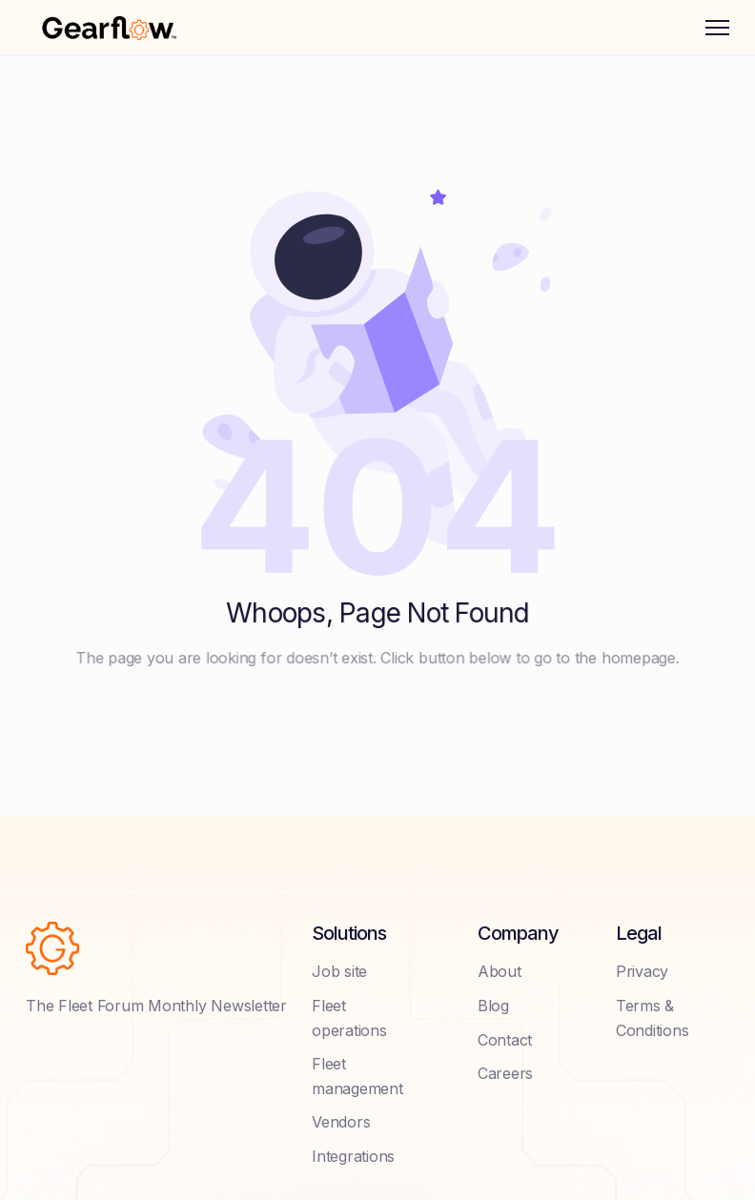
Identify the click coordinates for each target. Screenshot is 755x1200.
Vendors (341, 1121)
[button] (717, 27)
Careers (505, 1073)
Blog (493, 1005)
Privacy (642, 971)
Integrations (353, 1156)
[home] (109, 27)
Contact (505, 1039)
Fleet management (357, 1076)
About (499, 971)
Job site (339, 971)
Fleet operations (349, 1018)
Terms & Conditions (652, 1018)
